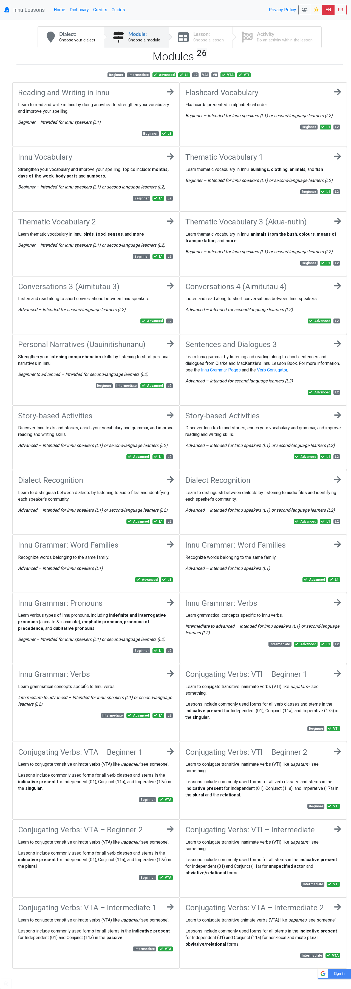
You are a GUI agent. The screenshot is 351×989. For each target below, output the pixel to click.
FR (340, 9)
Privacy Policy (282, 9)
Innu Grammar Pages (221, 370)
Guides (118, 9)
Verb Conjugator (272, 370)
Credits (100, 9)
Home (59, 9)
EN (328, 9)
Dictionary (79, 9)
